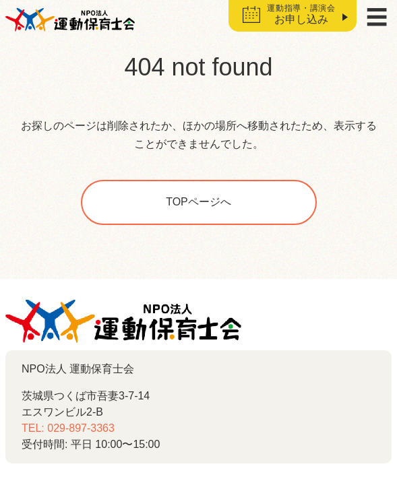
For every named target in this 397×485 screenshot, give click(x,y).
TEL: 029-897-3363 (68, 428)
